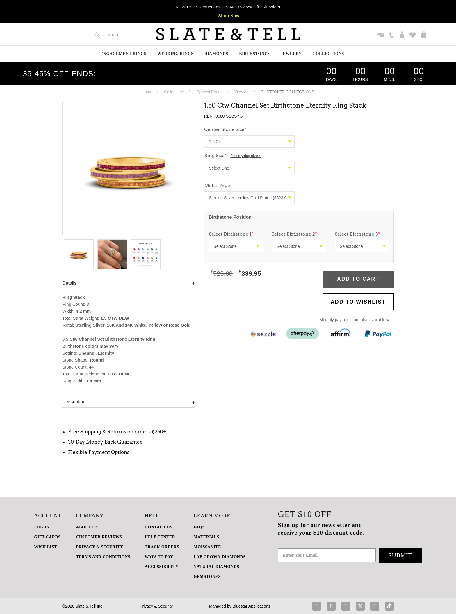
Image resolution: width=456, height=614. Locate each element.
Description (74, 401)
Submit (400, 555)
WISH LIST (45, 547)
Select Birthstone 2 (294, 234)
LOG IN (42, 527)
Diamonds (216, 53)
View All (241, 92)
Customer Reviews (99, 537)
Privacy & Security (156, 606)
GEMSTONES (207, 576)
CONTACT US (158, 527)
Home (147, 92)
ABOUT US (87, 527)
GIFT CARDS (47, 537)
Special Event (209, 92)
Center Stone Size (225, 129)
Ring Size (232, 155)
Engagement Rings (123, 53)
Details (69, 283)
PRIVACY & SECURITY (99, 547)
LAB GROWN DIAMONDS (220, 557)
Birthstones (254, 53)
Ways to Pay (159, 557)
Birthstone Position (230, 217)
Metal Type (218, 185)
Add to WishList (358, 302)
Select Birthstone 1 (231, 234)
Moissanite (207, 547)
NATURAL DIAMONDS (216, 567)
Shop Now (228, 15)
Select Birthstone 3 (357, 234)
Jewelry (291, 53)
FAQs (199, 527)
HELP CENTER (160, 537)
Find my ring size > (246, 156)
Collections (328, 53)
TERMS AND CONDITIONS (103, 557)
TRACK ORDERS (162, 547)
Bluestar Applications (251, 606)
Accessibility (162, 567)
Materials (206, 537)
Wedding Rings (175, 53)
